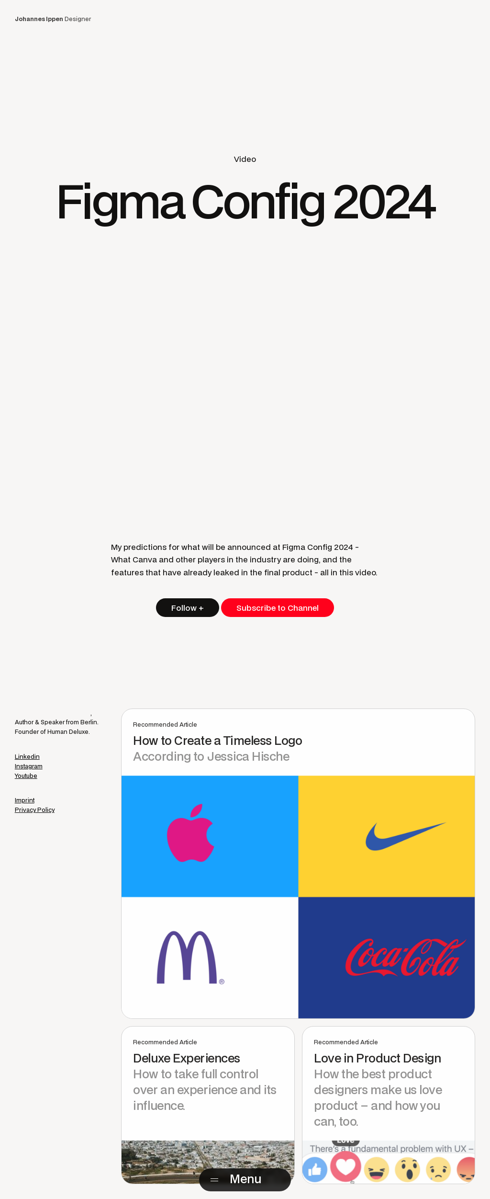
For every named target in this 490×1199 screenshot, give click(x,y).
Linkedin (27, 757)
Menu (245, 1179)
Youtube (26, 776)
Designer (53, 19)
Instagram (29, 766)
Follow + (187, 607)
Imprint (24, 800)
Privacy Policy (35, 810)
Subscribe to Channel (277, 607)
